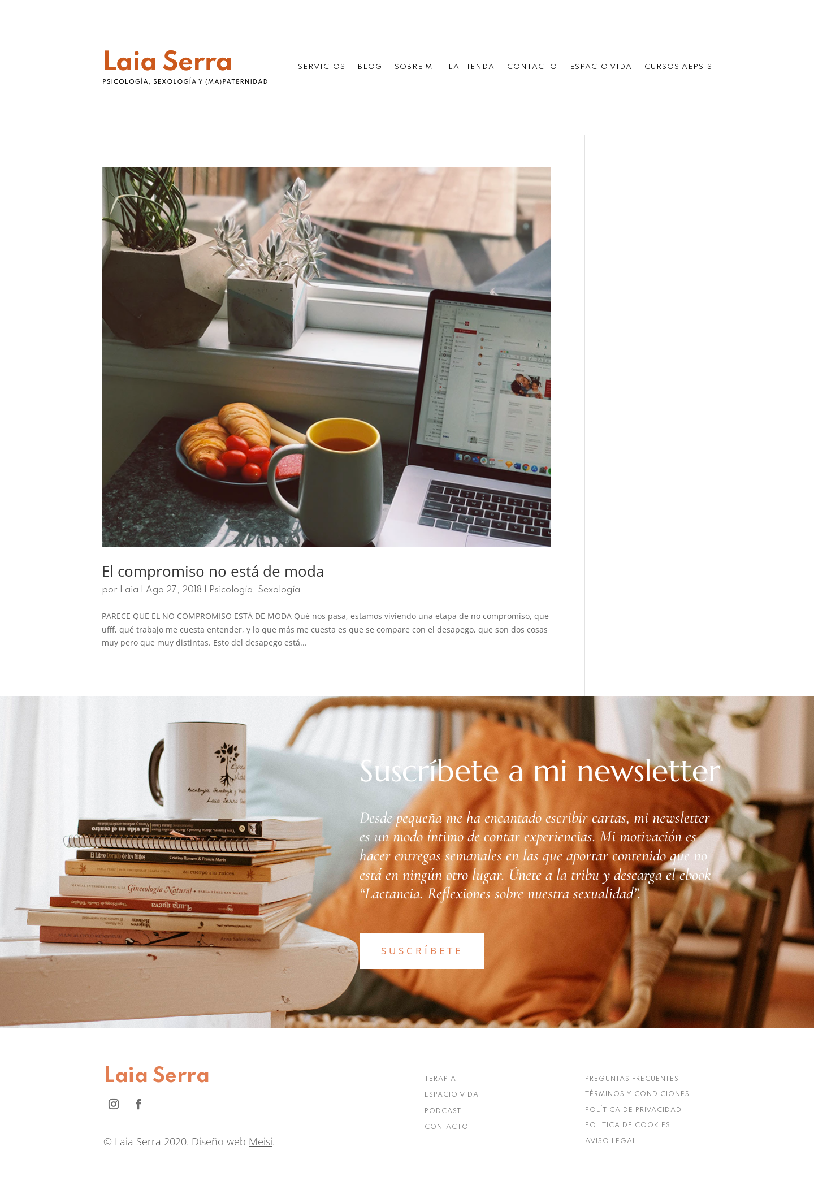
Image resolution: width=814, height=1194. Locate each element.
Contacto (532, 67)
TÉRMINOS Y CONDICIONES (637, 1094)
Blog (370, 67)
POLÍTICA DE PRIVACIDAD (633, 1110)
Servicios (321, 67)
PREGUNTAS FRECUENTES (632, 1079)
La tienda (471, 67)
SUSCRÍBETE (422, 950)
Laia (129, 590)
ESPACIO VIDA (452, 1095)
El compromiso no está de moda (213, 571)
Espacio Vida (601, 67)
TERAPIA (440, 1079)
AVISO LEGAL (611, 1141)
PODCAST (443, 1111)
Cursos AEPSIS (678, 67)
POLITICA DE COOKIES (627, 1125)
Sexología (279, 590)
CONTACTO (447, 1127)
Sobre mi (415, 67)
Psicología (231, 590)
